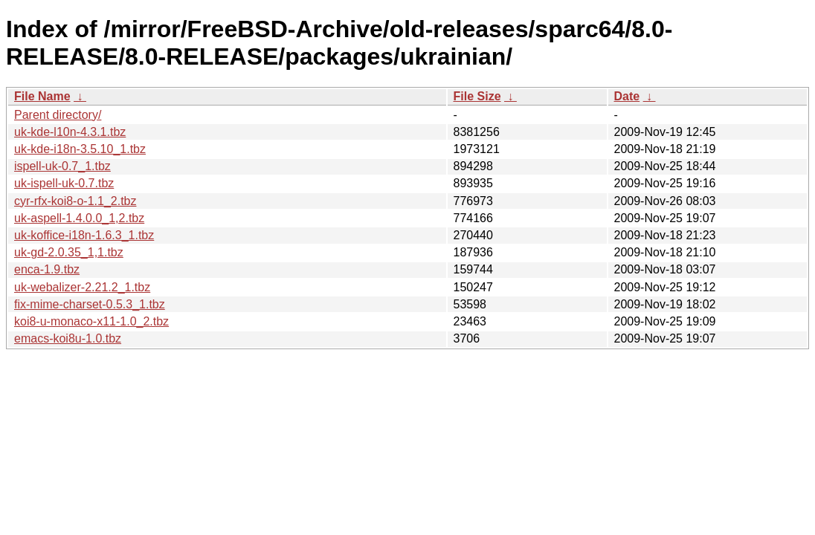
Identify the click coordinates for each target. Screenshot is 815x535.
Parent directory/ (57, 114)
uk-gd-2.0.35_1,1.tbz (68, 252)
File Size (477, 96)
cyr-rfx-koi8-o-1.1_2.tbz (75, 201)
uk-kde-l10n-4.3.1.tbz (70, 132)
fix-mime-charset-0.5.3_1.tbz (89, 304)
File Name (42, 96)
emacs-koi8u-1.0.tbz (67, 338)
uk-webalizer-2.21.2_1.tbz (82, 287)
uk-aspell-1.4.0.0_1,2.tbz (79, 218)
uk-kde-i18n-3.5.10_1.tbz (80, 149)
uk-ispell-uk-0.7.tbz (64, 183)
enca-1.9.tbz (47, 269)
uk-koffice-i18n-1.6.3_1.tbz (84, 235)
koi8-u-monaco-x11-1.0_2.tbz (91, 321)
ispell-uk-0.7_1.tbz (62, 166)
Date (627, 96)
